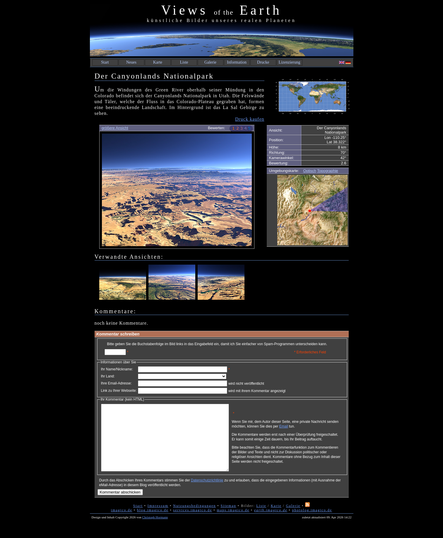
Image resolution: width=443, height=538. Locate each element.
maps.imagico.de (233, 523)
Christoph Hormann (155, 530)
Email (311, 428)
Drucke (263, 62)
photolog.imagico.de (312, 523)
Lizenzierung (289, 62)
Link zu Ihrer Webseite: (119, 391)
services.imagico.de (192, 523)
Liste (184, 62)
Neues (131, 62)
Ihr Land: (108, 376)
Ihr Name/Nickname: (117, 369)
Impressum (158, 519)
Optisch (309, 170)
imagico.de (121, 523)
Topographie (327, 170)
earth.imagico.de (270, 523)
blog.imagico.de (152, 523)
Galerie (210, 62)
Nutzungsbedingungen (194, 519)
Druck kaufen (249, 119)
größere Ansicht (115, 128)
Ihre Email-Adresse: (116, 383)
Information (237, 62)
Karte (157, 62)
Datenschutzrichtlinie (207, 493)
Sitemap (228, 519)
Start (105, 62)
